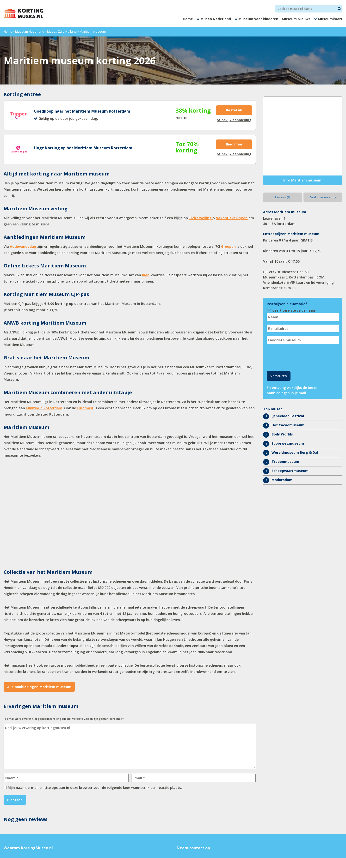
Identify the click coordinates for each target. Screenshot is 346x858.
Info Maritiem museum (302, 180)
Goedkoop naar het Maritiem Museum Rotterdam (82, 111)
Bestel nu (234, 110)
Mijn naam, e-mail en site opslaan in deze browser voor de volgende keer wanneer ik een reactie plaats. (95, 787)
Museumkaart (330, 19)
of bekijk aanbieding (234, 120)
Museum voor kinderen (258, 19)
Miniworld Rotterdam (44, 408)
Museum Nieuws (296, 19)
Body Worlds (282, 434)
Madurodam (282, 479)
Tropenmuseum (285, 461)
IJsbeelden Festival (288, 416)
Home (188, 19)
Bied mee (234, 144)
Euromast (85, 408)
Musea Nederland (215, 19)
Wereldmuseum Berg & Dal (295, 452)
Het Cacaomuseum (288, 425)
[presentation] (303, 357)
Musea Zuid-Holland (62, 31)
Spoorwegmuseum (288, 443)
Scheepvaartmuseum (290, 470)
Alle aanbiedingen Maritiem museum (39, 686)
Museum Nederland (29, 31)
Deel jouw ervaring (323, 197)
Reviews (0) (282, 197)
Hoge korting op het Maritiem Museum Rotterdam (83, 148)
